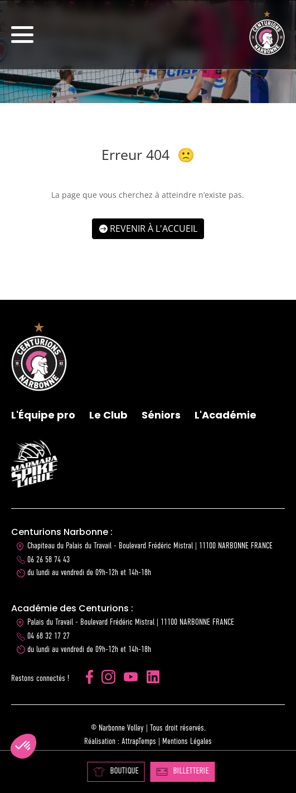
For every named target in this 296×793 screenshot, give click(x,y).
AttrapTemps (139, 741)
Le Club (108, 415)
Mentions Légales (187, 741)
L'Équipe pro (43, 415)
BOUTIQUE (115, 771)
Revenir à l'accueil (153, 228)
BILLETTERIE (182, 771)
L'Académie (225, 415)
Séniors (161, 415)
